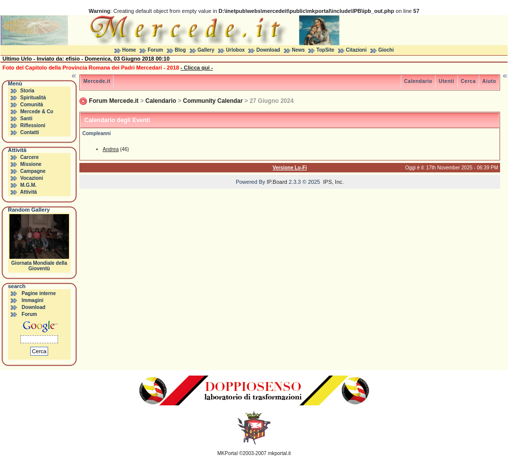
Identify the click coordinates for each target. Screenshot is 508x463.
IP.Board (277, 182)
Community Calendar (213, 100)
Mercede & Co (37, 111)
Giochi (386, 50)
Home (129, 50)
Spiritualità (33, 97)
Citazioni (356, 50)
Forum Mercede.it (113, 100)
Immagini (33, 300)
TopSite (325, 50)
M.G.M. (28, 185)
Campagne (33, 171)
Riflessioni (33, 125)
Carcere (29, 157)
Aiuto (489, 81)
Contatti (29, 132)
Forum (155, 50)
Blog (180, 50)
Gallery (205, 50)
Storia (27, 90)
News (298, 50)
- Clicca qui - (197, 68)
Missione (31, 164)
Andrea (111, 149)
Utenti (446, 81)
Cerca (468, 81)
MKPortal (227, 453)
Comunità (31, 104)
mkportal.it (279, 453)
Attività (28, 192)
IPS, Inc (332, 182)
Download (268, 50)
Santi (26, 118)
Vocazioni (31, 178)
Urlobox (235, 50)
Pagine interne (39, 293)
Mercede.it (96, 81)
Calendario (418, 81)
